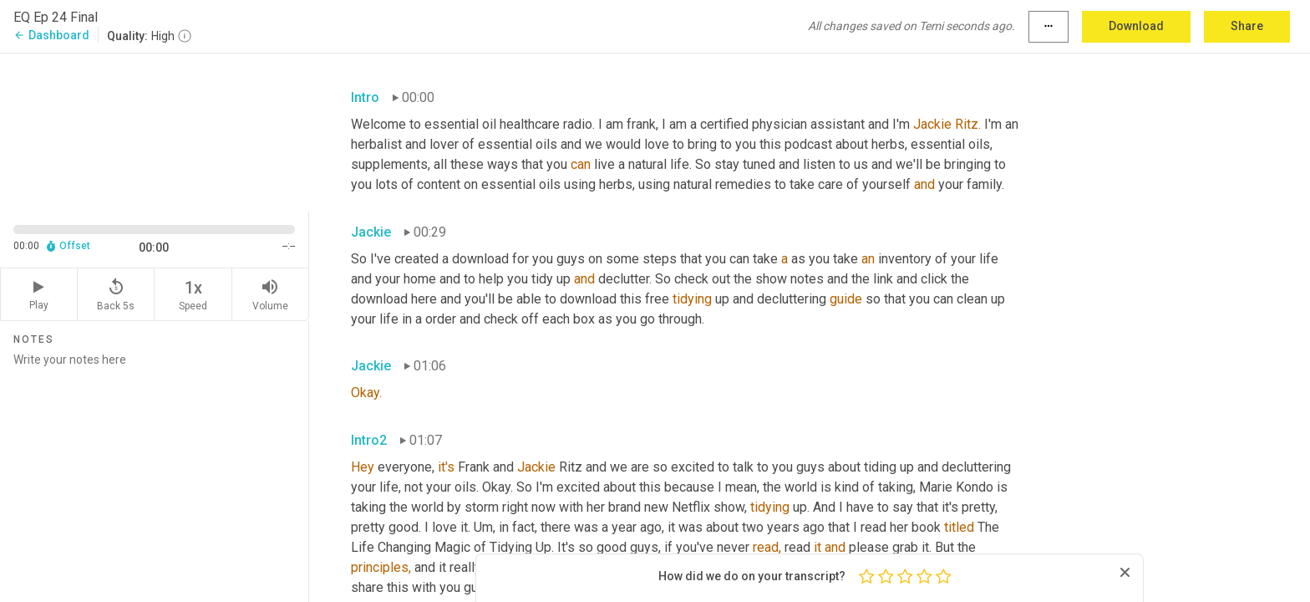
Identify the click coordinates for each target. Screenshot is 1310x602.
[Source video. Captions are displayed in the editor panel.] (154, 131)
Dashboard (51, 35)
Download (1136, 26)
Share (1247, 26)
